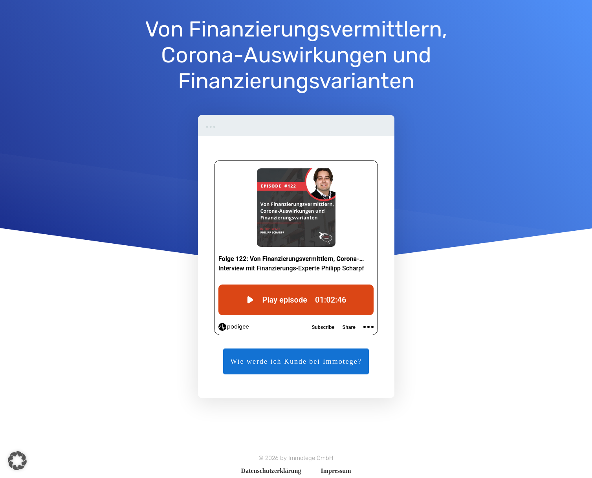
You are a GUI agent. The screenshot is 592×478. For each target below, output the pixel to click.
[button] (17, 460)
